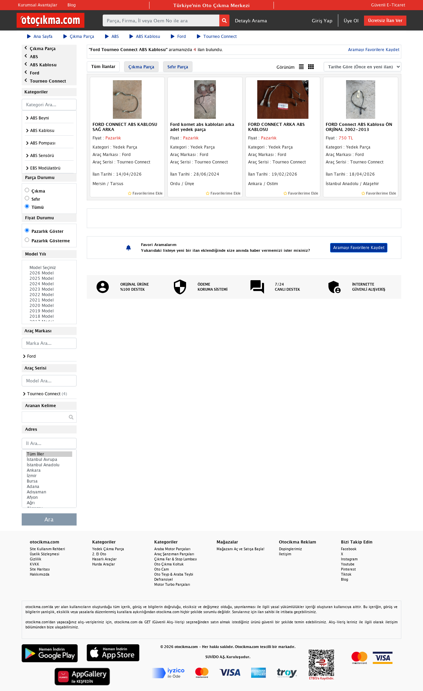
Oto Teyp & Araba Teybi (173, 574)
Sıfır (36, 199)
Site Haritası (40, 569)
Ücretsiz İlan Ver (385, 20)
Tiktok (346, 574)
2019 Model (49, 311)
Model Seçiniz (49, 267)
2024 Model (49, 284)
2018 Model (49, 316)
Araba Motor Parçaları (172, 549)
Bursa (49, 481)
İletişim (285, 554)
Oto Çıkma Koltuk (169, 564)
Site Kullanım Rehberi (47, 549)
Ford (178, 36)
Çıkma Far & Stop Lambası (175, 559)
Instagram (349, 559)
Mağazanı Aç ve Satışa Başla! (240, 549)
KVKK (34, 564)
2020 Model (49, 305)
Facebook (349, 549)
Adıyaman (49, 492)
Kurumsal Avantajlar (37, 4)
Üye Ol (351, 20)
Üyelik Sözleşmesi (44, 554)
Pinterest (348, 569)
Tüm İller (49, 454)
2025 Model (49, 278)
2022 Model (49, 294)
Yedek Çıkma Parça (108, 549)
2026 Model (49, 273)
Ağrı (49, 503)
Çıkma (38, 191)
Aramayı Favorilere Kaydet (373, 49)
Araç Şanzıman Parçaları (174, 554)
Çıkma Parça (78, 36)
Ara (49, 519)
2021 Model (49, 300)
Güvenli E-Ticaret (388, 4)
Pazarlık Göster (47, 231)
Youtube (348, 564)
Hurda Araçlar (103, 564)
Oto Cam (161, 569)
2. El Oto (99, 554)
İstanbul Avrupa (49, 459)
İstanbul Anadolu (49, 465)
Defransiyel (163, 579)
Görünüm (286, 67)
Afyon (49, 497)
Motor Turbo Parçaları (172, 584)
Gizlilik (35, 559)
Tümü (38, 207)
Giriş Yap (322, 20)
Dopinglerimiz (290, 549)
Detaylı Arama (251, 20)
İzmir (49, 475)
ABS (112, 36)
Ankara (49, 470)
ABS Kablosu (144, 36)
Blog (71, 4)
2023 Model (49, 289)
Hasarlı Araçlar (104, 559)
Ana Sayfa (40, 36)
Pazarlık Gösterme (51, 240)
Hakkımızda (39, 574)
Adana (49, 486)
